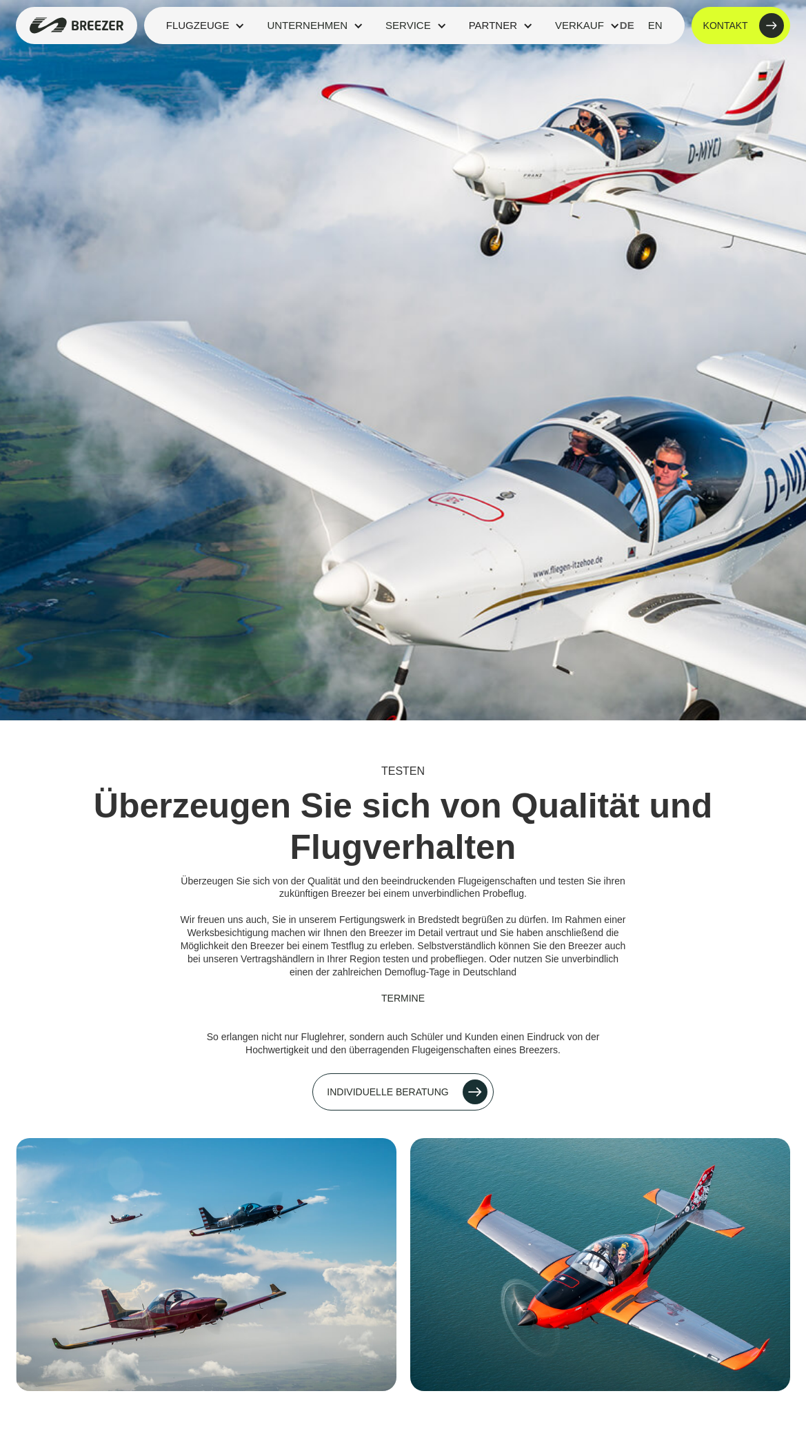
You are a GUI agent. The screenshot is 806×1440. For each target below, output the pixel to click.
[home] (76, 25)
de (627, 25)
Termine (403, 998)
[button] (205, 25)
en (655, 25)
